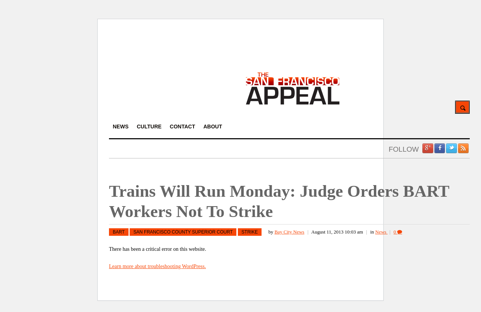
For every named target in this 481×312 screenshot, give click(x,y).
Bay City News (289, 232)
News (381, 232)
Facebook (439, 148)
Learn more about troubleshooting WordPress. (157, 266)
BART (119, 232)
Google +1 (427, 148)
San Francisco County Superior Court (183, 232)
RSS (463, 148)
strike (250, 232)
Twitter (451, 148)
